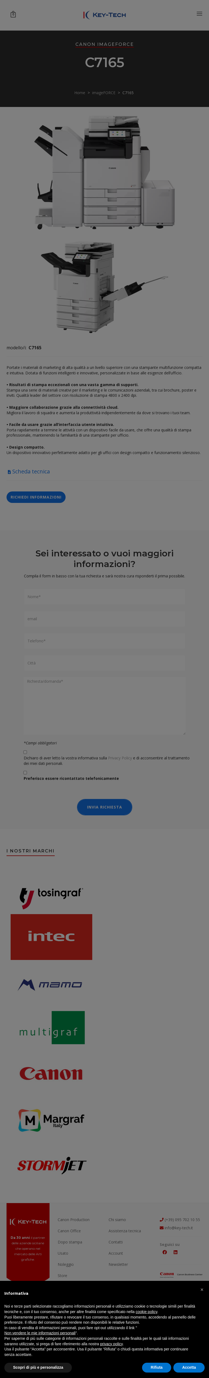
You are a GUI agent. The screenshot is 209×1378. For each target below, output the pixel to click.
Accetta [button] (189, 1367)
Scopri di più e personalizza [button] (38, 1367)
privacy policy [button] (111, 1344)
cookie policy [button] (146, 1312)
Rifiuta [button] (157, 1367)
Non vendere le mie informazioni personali (39, 1333)
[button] (202, 1289)
